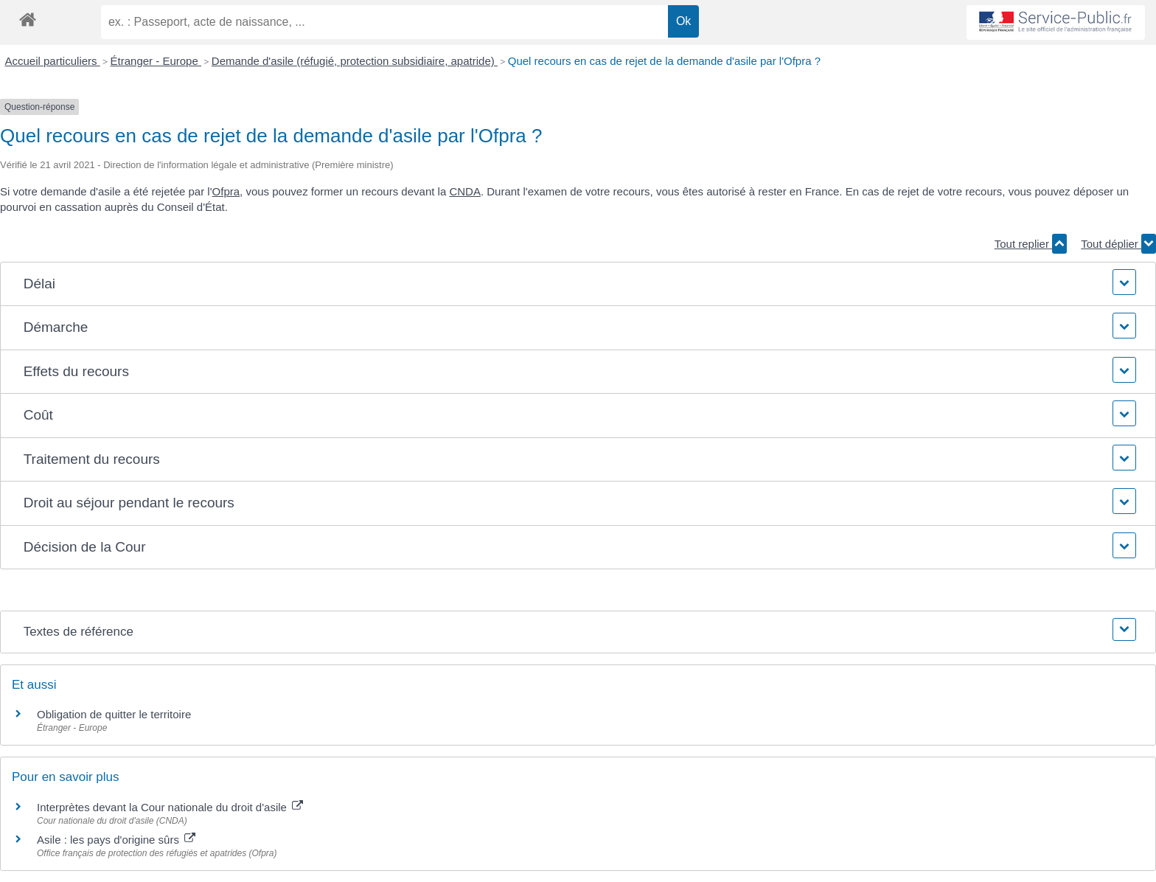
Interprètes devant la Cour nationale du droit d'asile (170, 807)
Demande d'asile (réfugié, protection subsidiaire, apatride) (355, 61)
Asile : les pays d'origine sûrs (116, 839)
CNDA (465, 191)
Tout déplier (1118, 244)
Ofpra (226, 191)
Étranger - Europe (156, 61)
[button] (578, 284)
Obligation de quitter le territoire (114, 714)
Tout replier (1031, 244)
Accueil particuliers (52, 61)
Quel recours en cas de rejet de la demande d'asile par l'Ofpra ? (664, 61)
